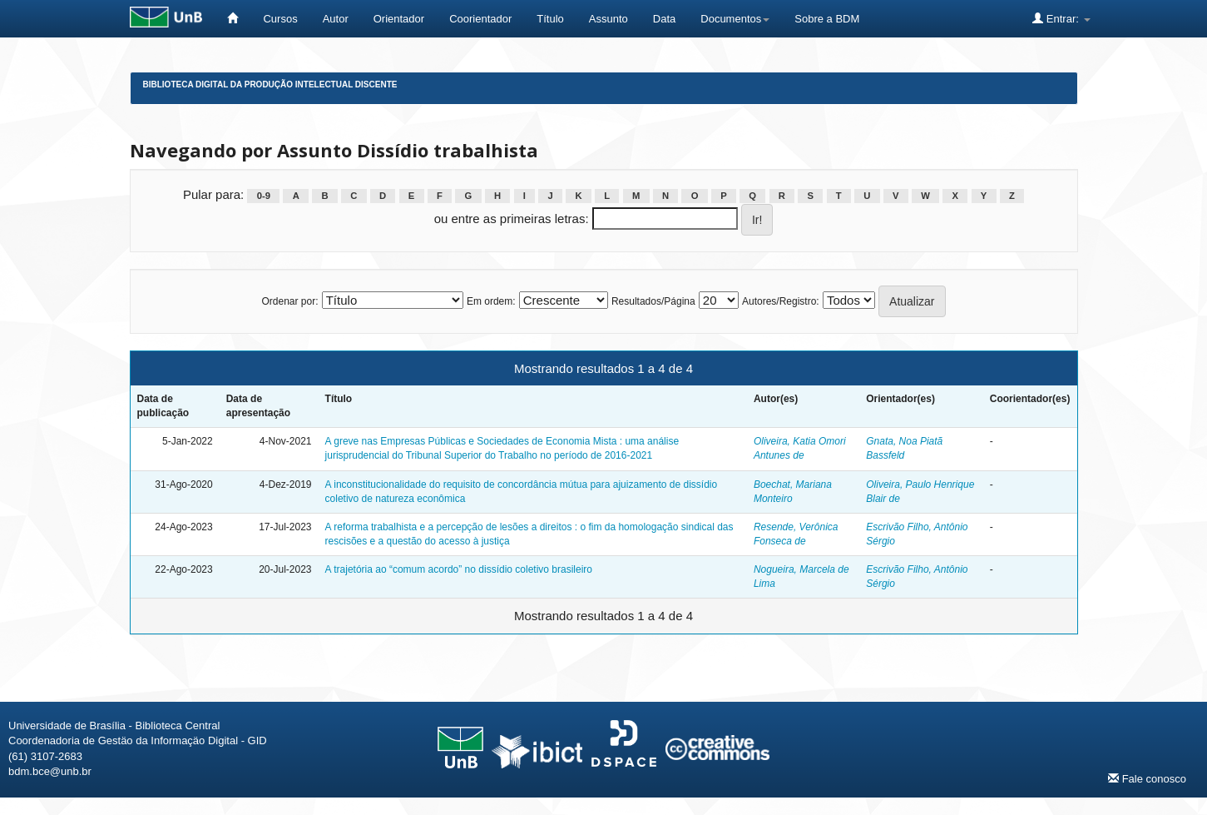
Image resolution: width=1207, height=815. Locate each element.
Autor (336, 18)
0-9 (263, 196)
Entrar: (1061, 18)
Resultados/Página (653, 301)
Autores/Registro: (780, 301)
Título (550, 18)
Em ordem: (491, 301)
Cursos (280, 18)
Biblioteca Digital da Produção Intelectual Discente (270, 84)
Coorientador (480, 18)
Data (664, 18)
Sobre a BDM (826, 18)
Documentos (734, 18)
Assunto (608, 18)
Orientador (398, 18)
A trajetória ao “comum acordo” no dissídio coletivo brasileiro (458, 569)
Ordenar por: (289, 301)
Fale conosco (1147, 778)
